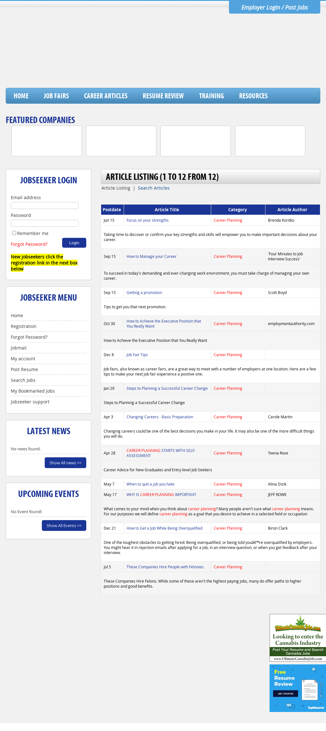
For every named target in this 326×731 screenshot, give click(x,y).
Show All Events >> (64, 525)
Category (238, 209)
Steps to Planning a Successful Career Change (167, 388)
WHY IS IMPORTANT (161, 494)
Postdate (112, 209)
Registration (23, 326)
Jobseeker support (30, 402)
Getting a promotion (144, 292)
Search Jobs (23, 380)
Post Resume (24, 369)
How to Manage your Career (152, 256)
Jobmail (19, 348)
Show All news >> (65, 463)
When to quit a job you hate (150, 483)
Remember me (30, 233)
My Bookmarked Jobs (33, 391)
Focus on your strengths (148, 220)
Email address (26, 197)
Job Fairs (56, 95)
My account (23, 359)
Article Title (167, 209)
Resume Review (163, 95)
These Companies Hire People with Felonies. (166, 566)
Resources (253, 95)
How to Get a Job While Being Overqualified (164, 528)
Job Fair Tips (137, 354)
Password (21, 215)
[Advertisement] (204, 71)
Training (211, 95)
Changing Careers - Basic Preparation (160, 416)
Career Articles (105, 95)
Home (21, 95)
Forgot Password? (29, 244)
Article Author (292, 209)
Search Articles (154, 188)
